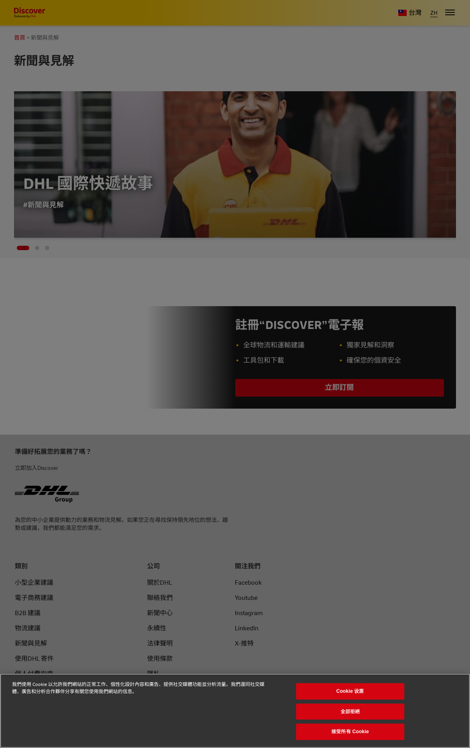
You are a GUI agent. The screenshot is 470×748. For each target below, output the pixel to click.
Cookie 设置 (350, 691)
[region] (235, 711)
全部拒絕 (350, 711)
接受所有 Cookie (350, 731)
